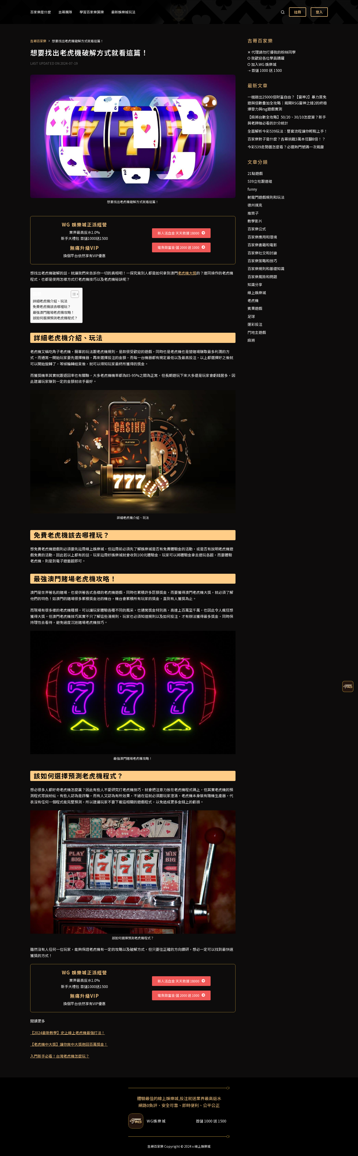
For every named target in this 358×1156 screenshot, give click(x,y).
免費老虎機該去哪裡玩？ (52, 306)
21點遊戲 (255, 173)
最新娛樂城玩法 (123, 11)
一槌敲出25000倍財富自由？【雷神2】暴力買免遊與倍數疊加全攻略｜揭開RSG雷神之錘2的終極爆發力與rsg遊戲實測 (287, 103)
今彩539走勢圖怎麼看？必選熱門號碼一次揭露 (286, 146)
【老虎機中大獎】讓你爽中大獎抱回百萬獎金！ (69, 1044)
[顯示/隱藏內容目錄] (72, 294)
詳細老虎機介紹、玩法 (50, 301)
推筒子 (253, 213)
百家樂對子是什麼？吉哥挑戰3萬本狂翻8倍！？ (286, 139)
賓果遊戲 (255, 308)
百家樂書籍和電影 (262, 244)
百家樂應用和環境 (262, 237)
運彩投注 (255, 324)
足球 (251, 316)
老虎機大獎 (187, 273)
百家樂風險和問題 (262, 276)
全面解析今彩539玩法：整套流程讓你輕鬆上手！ (288, 131)
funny (252, 189)
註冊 (297, 11)
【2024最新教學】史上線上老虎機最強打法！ (67, 1032)
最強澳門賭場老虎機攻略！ (53, 312)
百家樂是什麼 (40, 11)
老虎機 (253, 300)
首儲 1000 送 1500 (266, 70)
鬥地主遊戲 (257, 332)
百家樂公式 (257, 229)
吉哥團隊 (65, 11)
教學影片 (255, 221)
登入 (319, 11)
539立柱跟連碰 (260, 181)
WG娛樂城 (156, 1121)
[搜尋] (282, 12)
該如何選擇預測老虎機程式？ (55, 318)
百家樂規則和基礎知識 (266, 268)
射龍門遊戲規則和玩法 (266, 197)
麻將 (251, 340)
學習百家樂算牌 (92, 11)
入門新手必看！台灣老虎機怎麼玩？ (59, 1056)
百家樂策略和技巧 (262, 260)
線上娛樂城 (257, 292)
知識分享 (255, 284)
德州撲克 (255, 205)
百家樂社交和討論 (262, 253)
